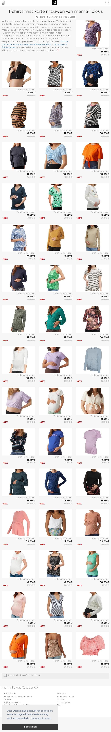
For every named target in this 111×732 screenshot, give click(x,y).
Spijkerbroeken (11, 702)
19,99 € (30, 541)
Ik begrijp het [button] (30, 727)
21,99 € (68, 544)
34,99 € (105, 544)
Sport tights (63, 702)
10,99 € (104, 133)
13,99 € (67, 92)
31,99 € (68, 177)
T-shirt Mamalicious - (100, 49)
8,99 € (31, 133)
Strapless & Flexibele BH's (37, 44)
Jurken (7, 699)
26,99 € (31, 136)
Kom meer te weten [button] (41, 718)
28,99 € (105, 177)
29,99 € (105, 136)
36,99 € (105, 55)
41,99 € (68, 95)
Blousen (61, 693)
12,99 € (30, 92)
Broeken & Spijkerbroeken (17, 696)
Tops (59, 705)
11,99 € (105, 51)
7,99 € (68, 541)
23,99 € (68, 259)
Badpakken (9, 693)
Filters (40, 17)
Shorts (60, 699)
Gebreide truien (65, 696)
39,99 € (31, 95)
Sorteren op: (61, 17)
